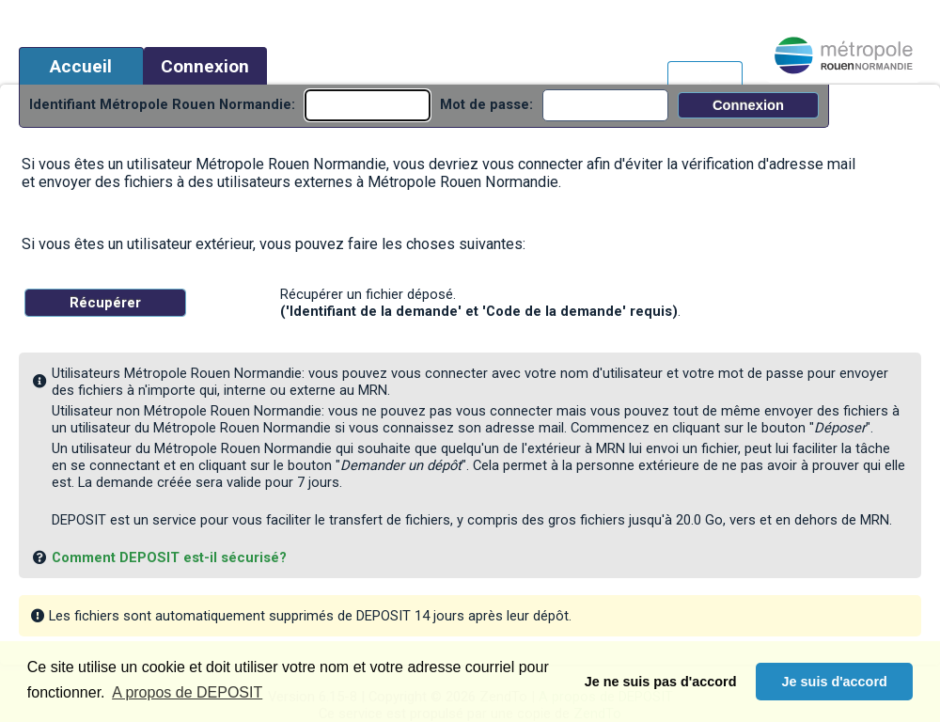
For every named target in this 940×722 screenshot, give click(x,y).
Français (705, 74)
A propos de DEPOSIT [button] (187, 692)
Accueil (81, 66)
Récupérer (105, 302)
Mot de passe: (486, 104)
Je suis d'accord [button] (834, 681)
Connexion (205, 66)
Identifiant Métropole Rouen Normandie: (162, 104)
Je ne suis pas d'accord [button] (661, 681)
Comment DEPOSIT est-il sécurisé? (169, 557)
